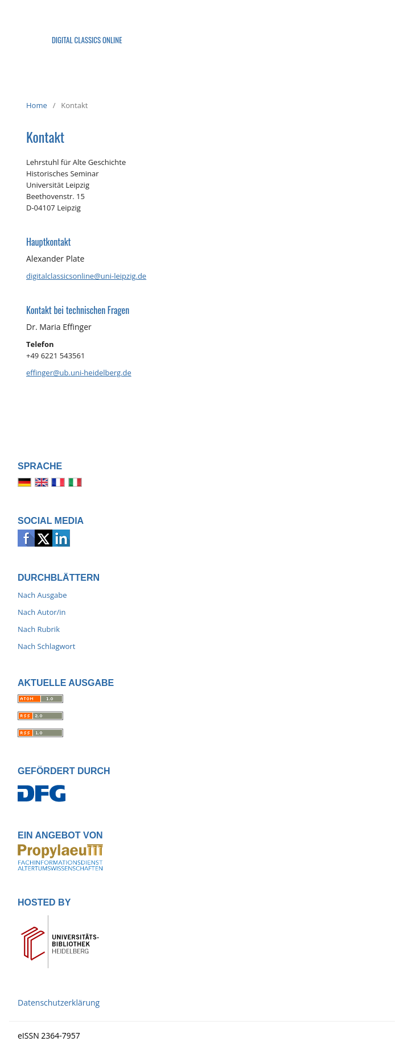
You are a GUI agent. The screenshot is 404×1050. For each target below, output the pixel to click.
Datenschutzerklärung (59, 1002)
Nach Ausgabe (42, 595)
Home (36, 105)
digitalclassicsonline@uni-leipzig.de (86, 276)
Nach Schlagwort (46, 646)
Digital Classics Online (87, 40)
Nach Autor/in (42, 612)
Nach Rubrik (39, 629)
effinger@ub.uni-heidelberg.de (78, 372)
